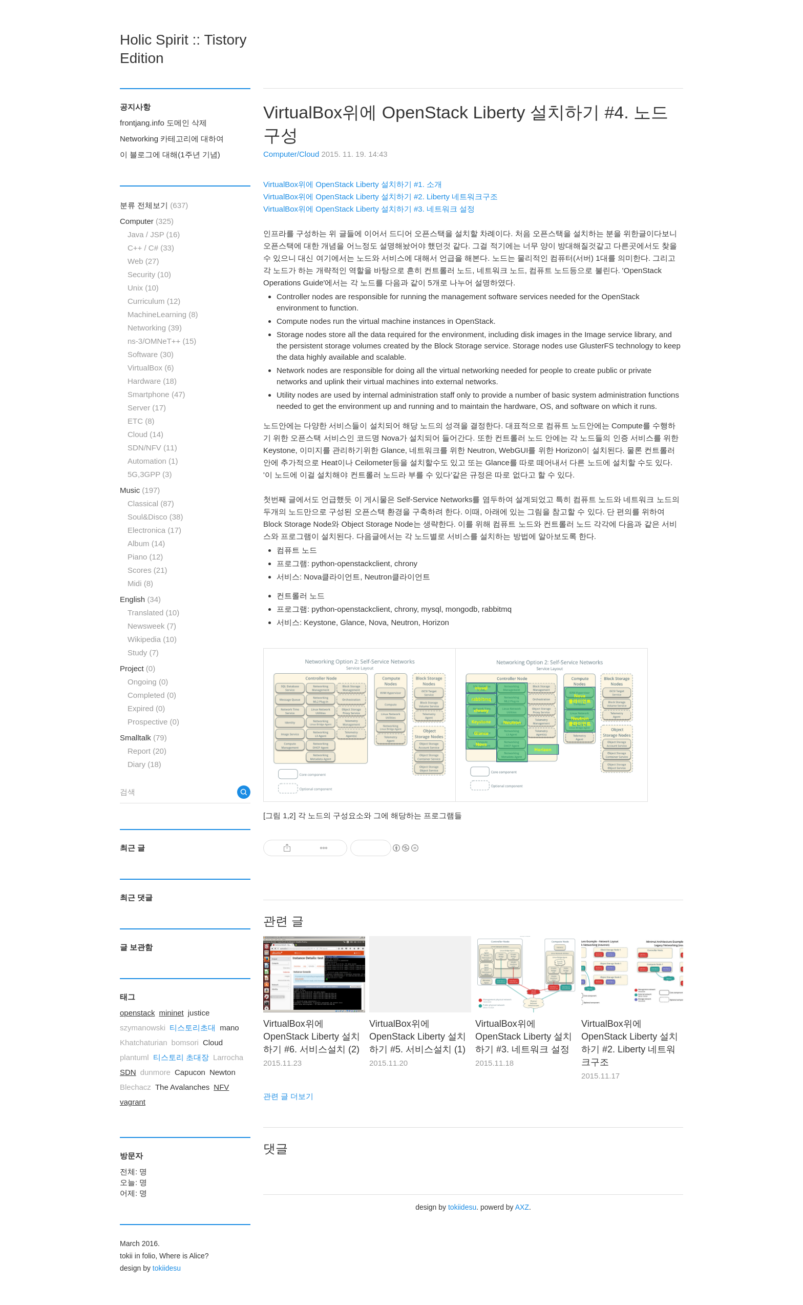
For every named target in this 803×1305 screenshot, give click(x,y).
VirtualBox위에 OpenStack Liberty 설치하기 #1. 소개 (352, 184)
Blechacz (135, 1087)
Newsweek (152, 626)
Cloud (145, 434)
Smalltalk (143, 737)
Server (147, 407)
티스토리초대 (193, 1027)
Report (147, 751)
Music (140, 490)
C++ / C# (151, 247)
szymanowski (142, 1027)
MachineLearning (163, 314)
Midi (140, 583)
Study (143, 652)
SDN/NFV (152, 447)
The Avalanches (182, 1087)
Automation (153, 461)
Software (151, 354)
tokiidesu (462, 1207)
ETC (141, 421)
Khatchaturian (143, 1042)
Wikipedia (152, 639)
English (140, 599)
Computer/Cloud (291, 154)
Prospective (153, 721)
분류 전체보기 (154, 205)
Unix (143, 287)
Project (137, 668)
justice (199, 1012)
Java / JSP (154, 234)
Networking (155, 327)
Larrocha (228, 1057)
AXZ (522, 1207)
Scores (147, 570)
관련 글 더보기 (288, 1096)
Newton (222, 1072)
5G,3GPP (150, 474)
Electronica (154, 530)
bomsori (185, 1042)
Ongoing (148, 681)
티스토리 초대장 (181, 1057)
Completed (152, 695)
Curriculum (154, 301)
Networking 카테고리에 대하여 (172, 138)
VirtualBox (151, 367)
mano (229, 1027)
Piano (145, 556)
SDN (128, 1072)
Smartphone (156, 394)
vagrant (132, 1101)
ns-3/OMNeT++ (162, 341)
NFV (221, 1087)
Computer (147, 221)
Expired (146, 708)
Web (143, 261)
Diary (144, 764)
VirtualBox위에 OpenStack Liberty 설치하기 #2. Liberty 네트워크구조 (380, 196)
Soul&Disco (155, 516)
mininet (171, 1012)
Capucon (190, 1072)
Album (146, 543)
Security (149, 274)
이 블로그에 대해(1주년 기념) (170, 154)
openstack (137, 1012)
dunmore (155, 1072)
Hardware (152, 381)
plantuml (134, 1057)
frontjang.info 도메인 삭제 (163, 122)
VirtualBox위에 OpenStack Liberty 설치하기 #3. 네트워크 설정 (369, 208)
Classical (151, 503)
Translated (153, 612)
